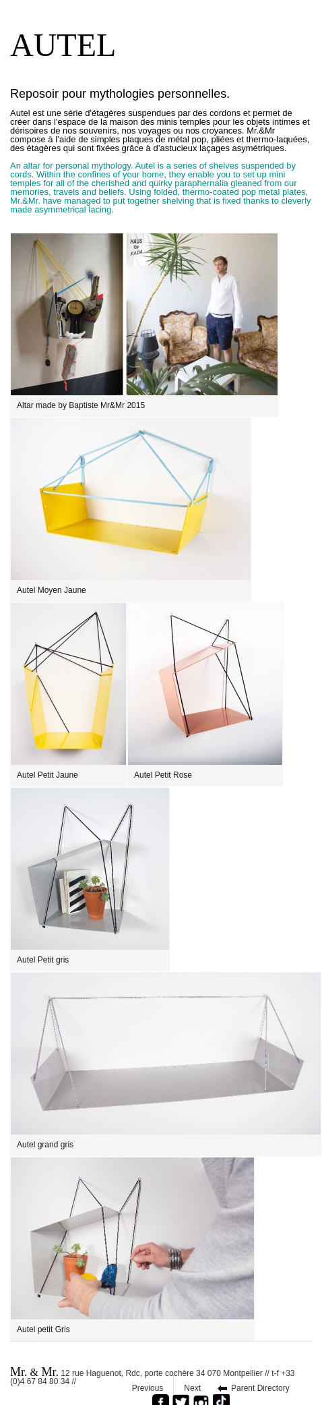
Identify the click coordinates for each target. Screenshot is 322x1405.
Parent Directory (260, 1388)
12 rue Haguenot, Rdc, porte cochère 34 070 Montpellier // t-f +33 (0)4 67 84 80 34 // (152, 1375)
